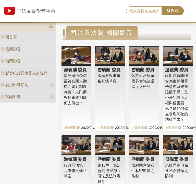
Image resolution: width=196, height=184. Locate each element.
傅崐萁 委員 (176, 159)
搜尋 (172, 10)
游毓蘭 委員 (75, 69)
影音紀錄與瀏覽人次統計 (24, 73)
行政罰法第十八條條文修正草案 (75, 170)
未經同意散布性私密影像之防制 (142, 170)
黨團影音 (11, 97)
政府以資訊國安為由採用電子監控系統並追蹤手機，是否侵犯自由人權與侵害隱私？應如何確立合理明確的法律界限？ (176, 97)
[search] (144, 11)
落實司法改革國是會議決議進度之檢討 (142, 81)
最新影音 (11, 49)
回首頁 (9, 37)
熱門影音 (11, 61)
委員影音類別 (14, 85)
